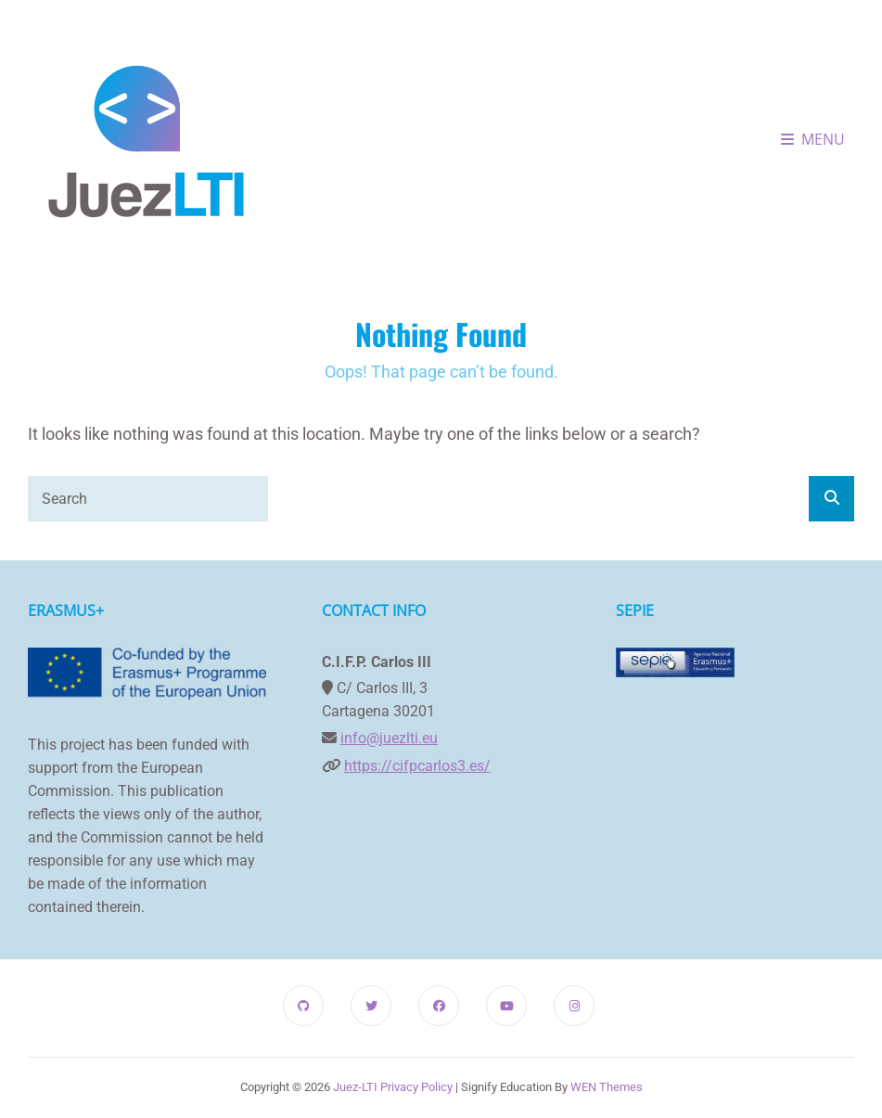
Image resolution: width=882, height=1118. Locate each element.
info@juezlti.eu (389, 738)
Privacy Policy (416, 1087)
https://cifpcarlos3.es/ (417, 766)
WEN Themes (606, 1087)
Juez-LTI (355, 1087)
